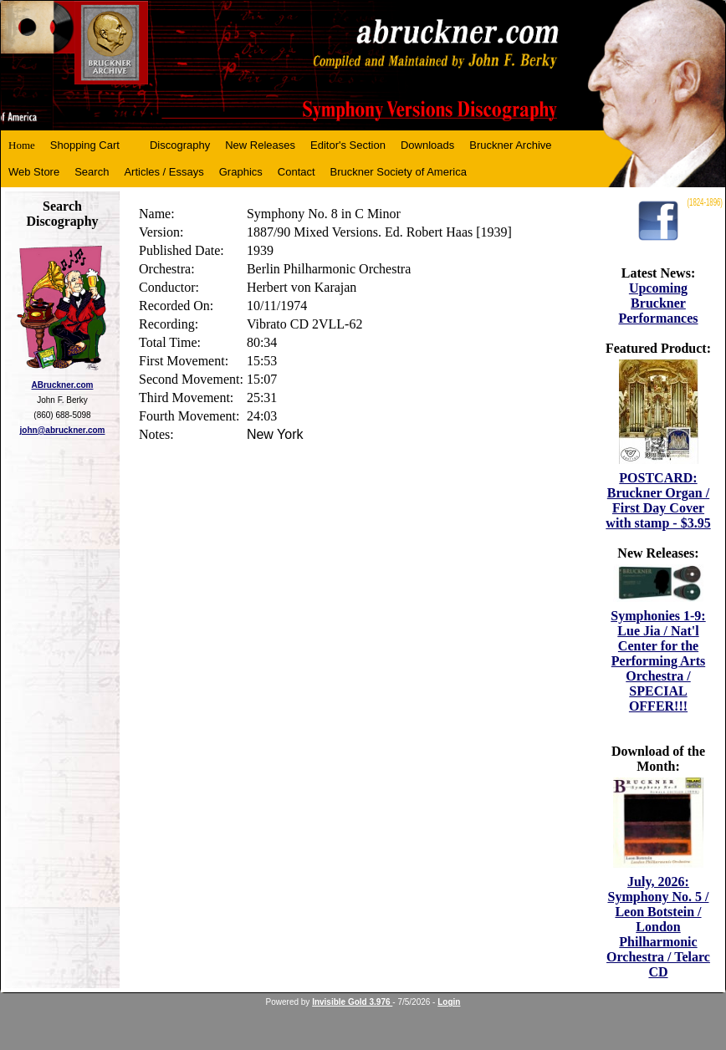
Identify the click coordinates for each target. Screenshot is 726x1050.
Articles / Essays (163, 172)
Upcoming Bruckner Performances (658, 303)
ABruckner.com (63, 385)
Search (91, 172)
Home (21, 145)
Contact (296, 172)
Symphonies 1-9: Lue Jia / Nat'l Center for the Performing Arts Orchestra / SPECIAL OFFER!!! (658, 661)
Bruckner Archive (510, 145)
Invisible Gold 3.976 (352, 1002)
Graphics (241, 172)
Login (448, 1002)
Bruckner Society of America (398, 172)
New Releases (260, 145)
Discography (180, 145)
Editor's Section (348, 145)
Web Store (33, 172)
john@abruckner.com (62, 430)
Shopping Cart (85, 145)
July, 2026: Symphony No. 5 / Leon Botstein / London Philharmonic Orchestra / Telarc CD (658, 926)
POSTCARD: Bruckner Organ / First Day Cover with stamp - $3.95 (658, 500)
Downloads (427, 145)
